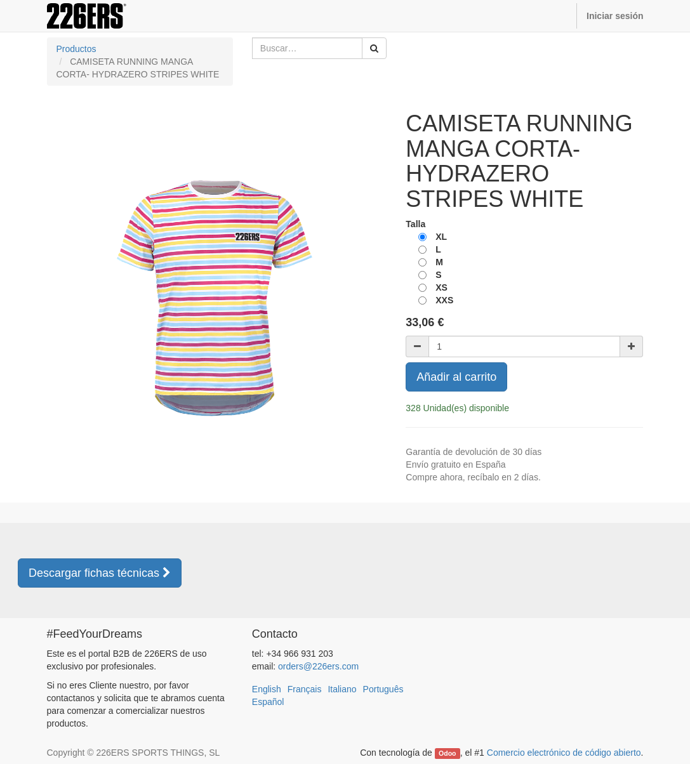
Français (305, 689)
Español (268, 702)
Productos (76, 49)
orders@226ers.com (318, 666)
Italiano (342, 689)
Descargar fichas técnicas (100, 573)
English (266, 689)
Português (383, 689)
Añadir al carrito (456, 377)
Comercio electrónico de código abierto (564, 753)
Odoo (447, 753)
